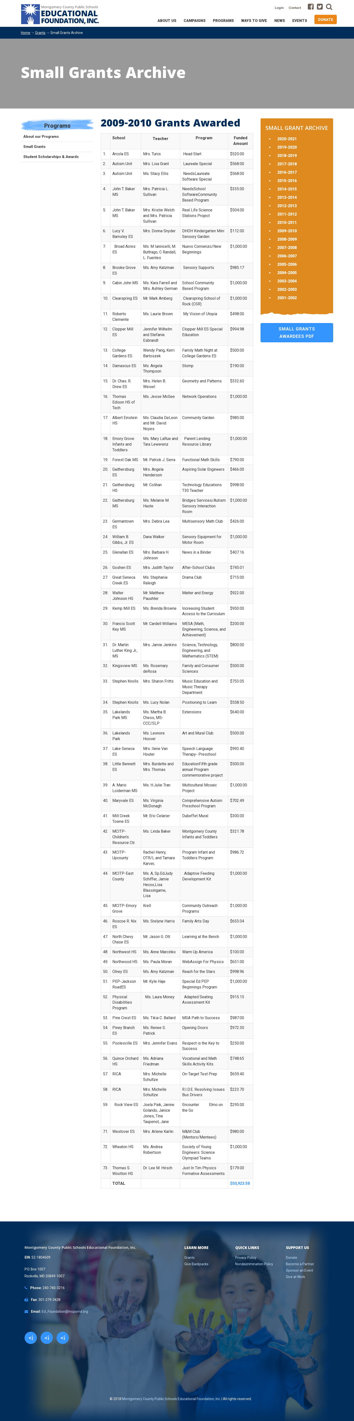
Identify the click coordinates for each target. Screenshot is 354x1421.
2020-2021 (287, 139)
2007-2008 (287, 247)
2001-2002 (287, 298)
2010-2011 (287, 222)
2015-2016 (287, 180)
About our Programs (41, 136)
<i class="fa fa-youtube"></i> (63, 1339)
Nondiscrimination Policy (254, 1264)
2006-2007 (287, 256)
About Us (167, 20)
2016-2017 (287, 172)
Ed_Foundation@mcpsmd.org (65, 1311)
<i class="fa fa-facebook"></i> (31, 1339)
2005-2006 (287, 264)
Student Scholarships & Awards (51, 157)
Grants (40, 33)
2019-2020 (287, 147)
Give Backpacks (196, 1264)
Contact (295, 8)
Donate (325, 19)
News (279, 20)
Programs (223, 20)
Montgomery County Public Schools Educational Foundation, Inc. (171, 1399)
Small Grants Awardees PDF (297, 332)
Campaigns (195, 20)
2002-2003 (287, 289)
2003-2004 (287, 281)
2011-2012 (287, 214)
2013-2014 (287, 197)
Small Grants (34, 146)
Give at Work (295, 1277)
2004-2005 (287, 272)
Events (299, 20)
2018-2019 (287, 155)
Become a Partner (300, 1264)
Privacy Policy (245, 1258)
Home (25, 33)
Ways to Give (254, 20)
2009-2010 (287, 231)
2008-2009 (287, 239)
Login (279, 8)
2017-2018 (287, 164)
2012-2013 (287, 205)
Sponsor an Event (299, 1270)
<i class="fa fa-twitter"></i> (47, 1339)
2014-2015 (287, 189)
